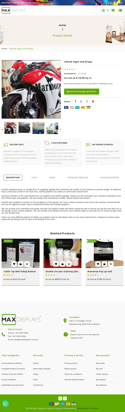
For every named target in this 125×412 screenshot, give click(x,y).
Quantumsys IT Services (88, 408)
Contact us (38, 385)
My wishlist (101, 379)
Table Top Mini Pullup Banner (20, 271)
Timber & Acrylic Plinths (12, 374)
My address (101, 385)
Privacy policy (70, 363)
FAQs (34, 177)
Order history (102, 374)
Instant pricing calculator (81, 91)
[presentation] (2, 129)
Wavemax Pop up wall (99, 271)
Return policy (70, 368)
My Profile (100, 363)
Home (62, 25)
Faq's (35, 379)
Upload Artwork (109, 177)
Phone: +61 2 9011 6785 (18, 333)
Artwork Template (78, 177)
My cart (99, 368)
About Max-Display (41, 368)
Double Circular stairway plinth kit (63, 271)
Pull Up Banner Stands (12, 363)
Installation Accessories (13, 385)
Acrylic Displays (9, 379)
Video (52, 177)
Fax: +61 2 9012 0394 (17, 336)
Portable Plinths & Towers (13, 368)
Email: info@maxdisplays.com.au (23, 339)
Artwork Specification (74, 379)
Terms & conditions (73, 374)
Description (13, 177)
